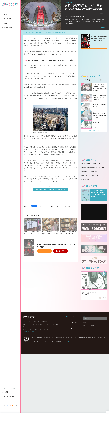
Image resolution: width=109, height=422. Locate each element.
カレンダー (86, 175)
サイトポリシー (37, 329)
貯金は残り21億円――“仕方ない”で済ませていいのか (50, 189)
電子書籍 (91, 167)
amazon (44, 251)
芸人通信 (85, 179)
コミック (4, 23)
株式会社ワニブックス (27, 329)
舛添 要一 (102, 13)
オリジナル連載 (6, 19)
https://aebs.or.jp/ (65, 341)
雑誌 (84, 167)
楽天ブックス (60, 251)
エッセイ (93, 171)
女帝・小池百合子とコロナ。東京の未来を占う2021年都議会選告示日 (51, 32)
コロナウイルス (61, 206)
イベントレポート (7, 27)
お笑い (85, 171)
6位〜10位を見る (94, 130)
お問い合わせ (45, 329)
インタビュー (87, 163)
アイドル (97, 163)
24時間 (87, 80)
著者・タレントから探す (9, 396)
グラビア (4, 14)
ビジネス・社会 (30, 32)
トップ (24, 32)
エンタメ (4, 10)
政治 (69, 206)
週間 (100, 80)
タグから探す (6, 392)
